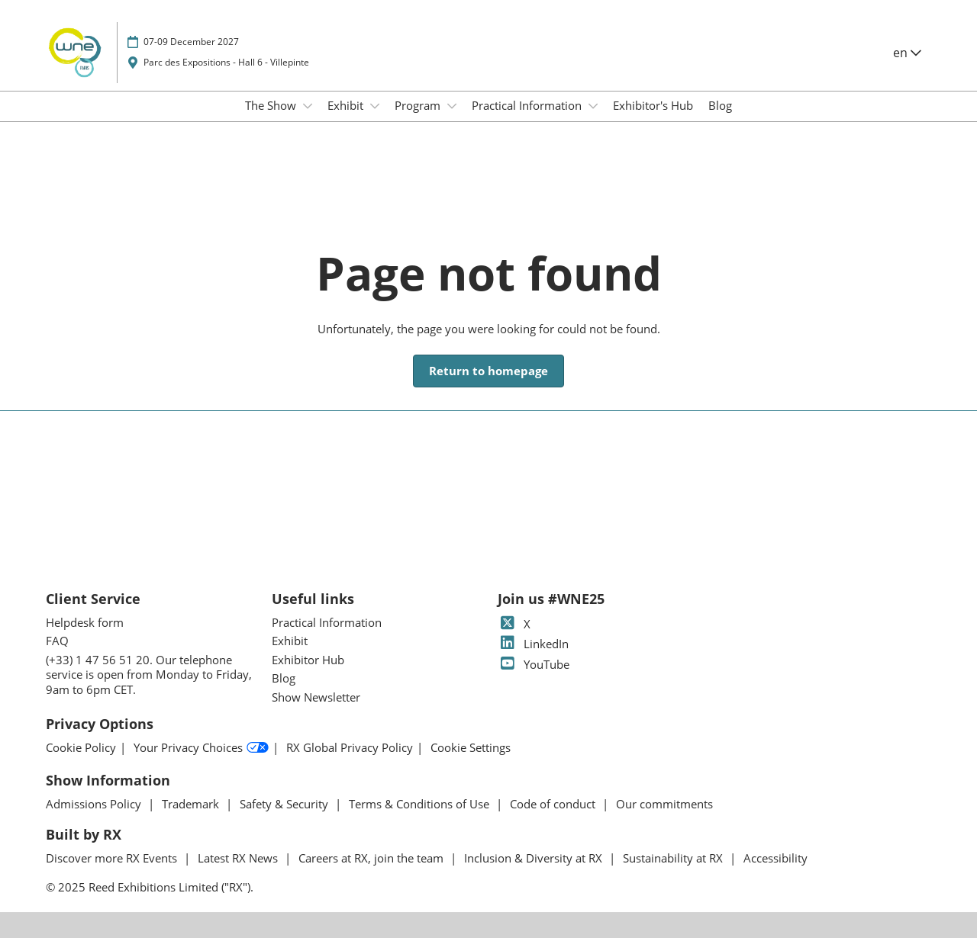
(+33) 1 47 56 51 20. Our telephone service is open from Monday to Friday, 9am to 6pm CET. (149, 674)
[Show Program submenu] (451, 106)
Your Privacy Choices (201, 748)
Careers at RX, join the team (372, 858)
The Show (272, 105)
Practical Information (528, 105)
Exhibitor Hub (308, 659)
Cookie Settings (470, 747)
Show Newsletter (316, 697)
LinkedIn (533, 643)
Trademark (192, 803)
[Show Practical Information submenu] (593, 106)
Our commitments (664, 803)
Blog (720, 105)
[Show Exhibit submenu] (374, 106)
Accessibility (775, 858)
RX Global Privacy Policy (349, 747)
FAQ (57, 640)
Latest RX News (239, 858)
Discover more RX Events (113, 858)
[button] (488, 371)
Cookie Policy (81, 747)
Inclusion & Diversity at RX (534, 858)
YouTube (533, 664)
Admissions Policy (95, 803)
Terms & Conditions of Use (420, 803)
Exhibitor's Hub (653, 105)
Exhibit (346, 105)
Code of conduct (554, 803)
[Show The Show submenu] (307, 106)
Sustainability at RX (674, 858)
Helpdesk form (85, 622)
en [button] (907, 52)
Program (419, 105)
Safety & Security (285, 803)
